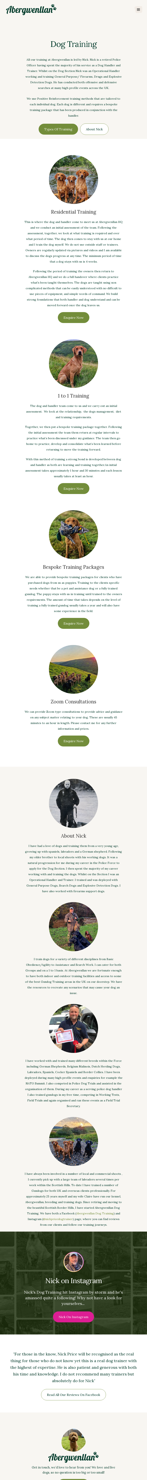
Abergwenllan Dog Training (95, 1213)
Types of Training (58, 129)
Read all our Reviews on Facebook (73, 1395)
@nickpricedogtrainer (58, 1219)
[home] (30, 9)
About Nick (94, 129)
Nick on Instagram (73, 1317)
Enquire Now (73, 318)
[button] (138, 9)
